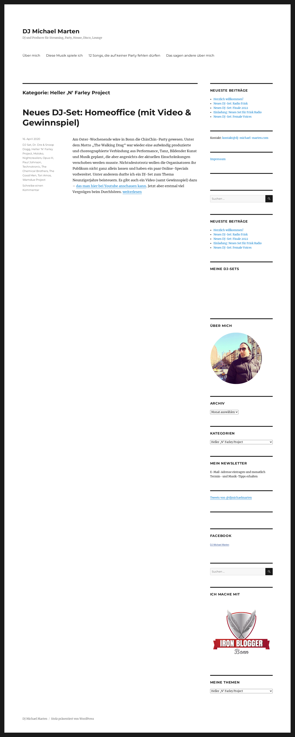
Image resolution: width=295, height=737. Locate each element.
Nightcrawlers (32, 157)
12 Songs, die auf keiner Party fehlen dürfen (124, 55)
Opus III (48, 157)
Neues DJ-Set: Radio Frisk (230, 103)
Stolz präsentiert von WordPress (72, 719)
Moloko (38, 153)
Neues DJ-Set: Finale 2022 (230, 108)
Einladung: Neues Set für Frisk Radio (237, 112)
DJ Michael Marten (51, 31)
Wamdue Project (34, 179)
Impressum (218, 159)
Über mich (31, 55)
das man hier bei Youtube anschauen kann (111, 186)
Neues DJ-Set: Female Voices (232, 116)
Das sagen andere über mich (190, 55)
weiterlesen (132, 192)
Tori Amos (44, 175)
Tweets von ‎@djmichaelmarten (231, 497)
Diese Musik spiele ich (64, 55)
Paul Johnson (32, 162)
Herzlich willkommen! (228, 99)
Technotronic (31, 166)
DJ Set (27, 144)
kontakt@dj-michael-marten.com (245, 138)
